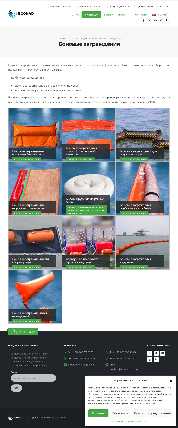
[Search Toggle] (168, 7)
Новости (124, 14)
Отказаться (120, 413)
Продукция (91, 14)
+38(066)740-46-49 (89, 6)
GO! (16, 388)
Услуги (108, 14)
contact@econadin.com (124, 369)
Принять (98, 413)
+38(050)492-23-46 (151, 6)
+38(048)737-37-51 (60, 6)
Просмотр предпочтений (152, 413)
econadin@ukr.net (85, 364)
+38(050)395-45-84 (120, 6)
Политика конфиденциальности (129, 421)
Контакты (141, 14)
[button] (171, 380)
